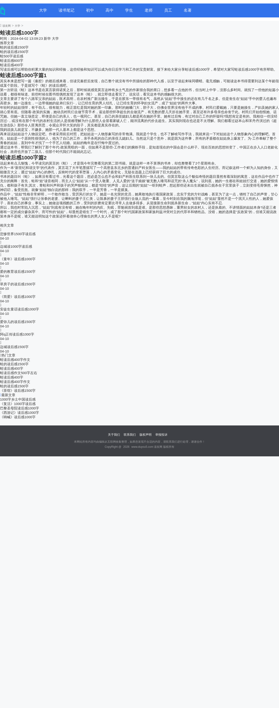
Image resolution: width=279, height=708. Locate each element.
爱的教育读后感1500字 (18, 271)
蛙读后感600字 (11, 61)
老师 (149, 10)
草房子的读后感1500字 (18, 284)
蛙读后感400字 (11, 65)
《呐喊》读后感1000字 (18, 417)
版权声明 (146, 434)
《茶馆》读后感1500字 (18, 390)
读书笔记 (66, 10)
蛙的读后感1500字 (14, 47)
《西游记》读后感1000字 (19, 413)
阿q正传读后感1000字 (17, 334)
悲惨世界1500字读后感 (18, 234)
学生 (129, 10)
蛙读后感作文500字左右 (18, 373)
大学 (43, 10)
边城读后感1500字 (14, 347)
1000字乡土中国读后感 (18, 399)
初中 (90, 10)
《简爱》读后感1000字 (18, 297)
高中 (109, 10)
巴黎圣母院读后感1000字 (19, 408)
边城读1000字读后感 (16, 246)
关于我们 (114, 434)
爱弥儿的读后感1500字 (18, 322)
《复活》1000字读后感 (18, 404)
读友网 (6, 25)
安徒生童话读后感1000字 (19, 309)
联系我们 (130, 434)
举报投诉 (161, 434)
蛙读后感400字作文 (15, 360)
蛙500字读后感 (11, 56)
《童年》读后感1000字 (18, 259)
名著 (188, 10)
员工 (168, 10)
